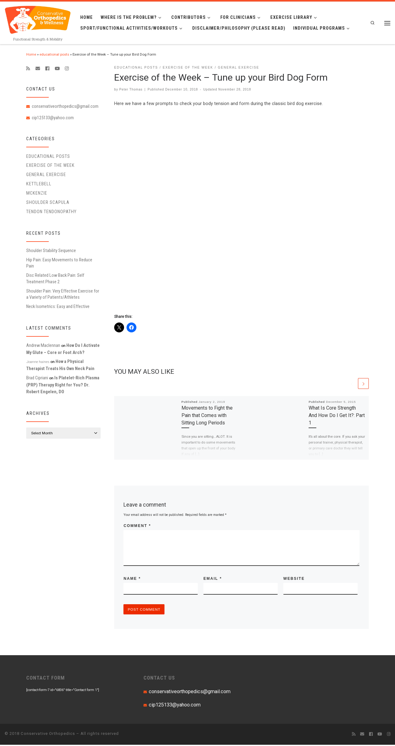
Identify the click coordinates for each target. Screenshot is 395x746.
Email (212, 579)
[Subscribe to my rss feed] (28, 68)
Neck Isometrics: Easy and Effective (57, 306)
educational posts (54, 54)
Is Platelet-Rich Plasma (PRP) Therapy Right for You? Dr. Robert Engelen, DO (62, 384)
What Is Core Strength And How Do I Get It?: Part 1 (337, 416)
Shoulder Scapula (47, 202)
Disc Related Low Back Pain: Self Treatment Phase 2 (55, 278)
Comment (137, 526)
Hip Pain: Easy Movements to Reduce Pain (59, 263)
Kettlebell (39, 184)
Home (31, 54)
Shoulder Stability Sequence (51, 250)
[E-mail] (37, 68)
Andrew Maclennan (43, 345)
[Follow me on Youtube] (57, 68)
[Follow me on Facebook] (47, 68)
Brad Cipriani (37, 378)
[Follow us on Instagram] (67, 68)
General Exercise (46, 174)
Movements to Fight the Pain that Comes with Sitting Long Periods (207, 416)
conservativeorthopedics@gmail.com (65, 106)
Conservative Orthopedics (48, 734)
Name (132, 579)
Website (294, 579)
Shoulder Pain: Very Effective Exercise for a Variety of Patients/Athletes (62, 294)
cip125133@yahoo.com (53, 117)
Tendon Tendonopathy (51, 211)
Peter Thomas (131, 89)
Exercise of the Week (50, 165)
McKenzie (36, 193)
